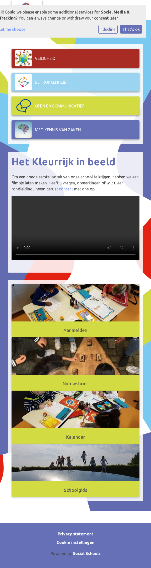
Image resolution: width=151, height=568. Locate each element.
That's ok (131, 29)
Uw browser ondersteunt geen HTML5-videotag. (75, 228)
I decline (108, 29)
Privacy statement (75, 534)
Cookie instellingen (75, 542)
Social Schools (87, 553)
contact (66, 189)
